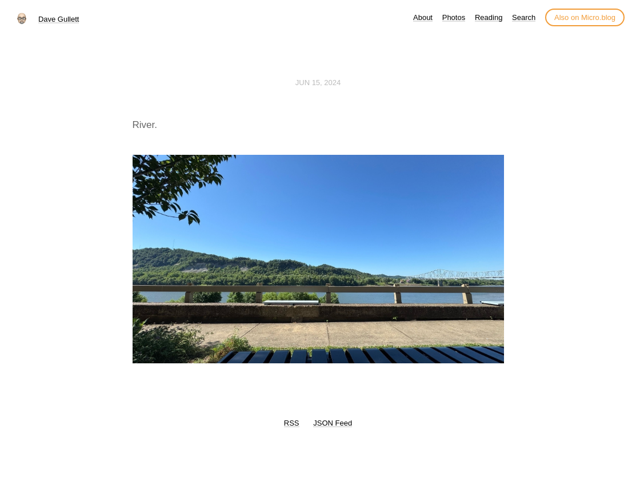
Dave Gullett (58, 19)
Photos (453, 17)
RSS (291, 423)
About (423, 17)
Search (523, 17)
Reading (488, 17)
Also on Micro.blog (584, 17)
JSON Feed (332, 423)
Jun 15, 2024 (318, 82)
